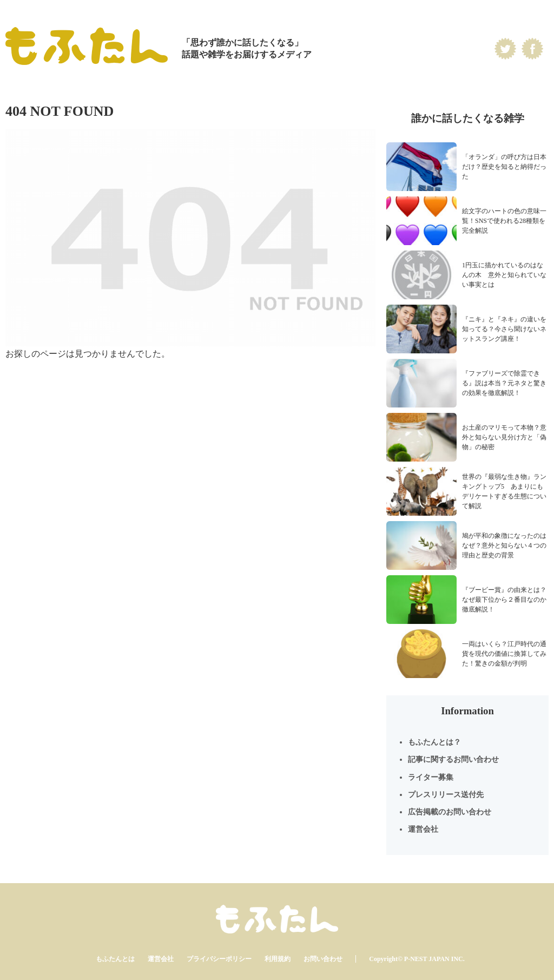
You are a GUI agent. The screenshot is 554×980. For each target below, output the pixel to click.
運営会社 (423, 829)
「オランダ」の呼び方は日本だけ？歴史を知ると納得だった (504, 166)
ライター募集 (430, 777)
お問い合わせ (323, 959)
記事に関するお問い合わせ (453, 759)
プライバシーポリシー (219, 959)
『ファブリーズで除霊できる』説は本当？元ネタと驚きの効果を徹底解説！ (504, 383)
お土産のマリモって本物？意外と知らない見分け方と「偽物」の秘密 (504, 437)
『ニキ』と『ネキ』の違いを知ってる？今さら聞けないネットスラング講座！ (504, 329)
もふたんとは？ (434, 742)
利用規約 (278, 959)
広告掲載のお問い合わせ (449, 812)
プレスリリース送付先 (446, 795)
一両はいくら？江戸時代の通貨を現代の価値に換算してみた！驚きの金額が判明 (504, 653)
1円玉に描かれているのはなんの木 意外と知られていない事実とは (504, 274)
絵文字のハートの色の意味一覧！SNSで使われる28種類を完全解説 (504, 220)
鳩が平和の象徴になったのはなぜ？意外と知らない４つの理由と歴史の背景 (504, 545)
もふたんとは (115, 959)
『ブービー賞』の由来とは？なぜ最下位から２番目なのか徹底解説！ (504, 599)
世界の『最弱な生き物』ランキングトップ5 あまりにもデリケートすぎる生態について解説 (504, 491)
